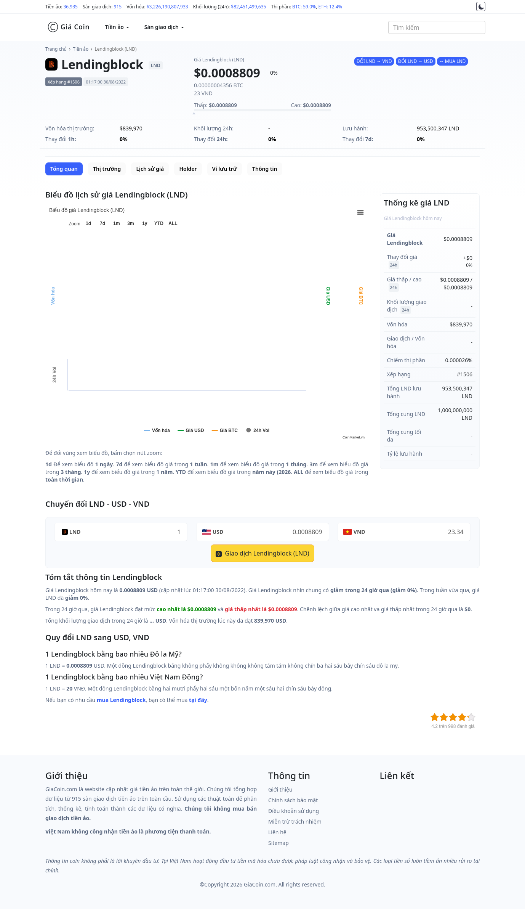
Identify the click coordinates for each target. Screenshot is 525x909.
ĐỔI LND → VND (374, 61)
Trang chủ (56, 49)
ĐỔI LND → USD (415, 61)
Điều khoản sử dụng (293, 810)
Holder (188, 168)
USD (218, 531)
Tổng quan (64, 168)
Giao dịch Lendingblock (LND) (262, 553)
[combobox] (436, 27)
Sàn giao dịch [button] (164, 27)
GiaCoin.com (259, 884)
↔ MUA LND (452, 61)
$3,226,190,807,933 (167, 6)
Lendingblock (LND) (116, 49)
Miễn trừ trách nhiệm (295, 821)
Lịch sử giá (150, 168)
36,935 (70, 6)
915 (118, 6)
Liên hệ (277, 832)
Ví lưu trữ (224, 168)
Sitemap (278, 842)
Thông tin (264, 168)
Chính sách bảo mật (293, 800)
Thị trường (107, 168)
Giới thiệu (280, 789)
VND (359, 531)
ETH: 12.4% (330, 6)
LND (74, 531)
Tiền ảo (80, 49)
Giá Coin (68, 27)
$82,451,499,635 (248, 6)
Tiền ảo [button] (117, 27)
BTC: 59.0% (304, 6)
